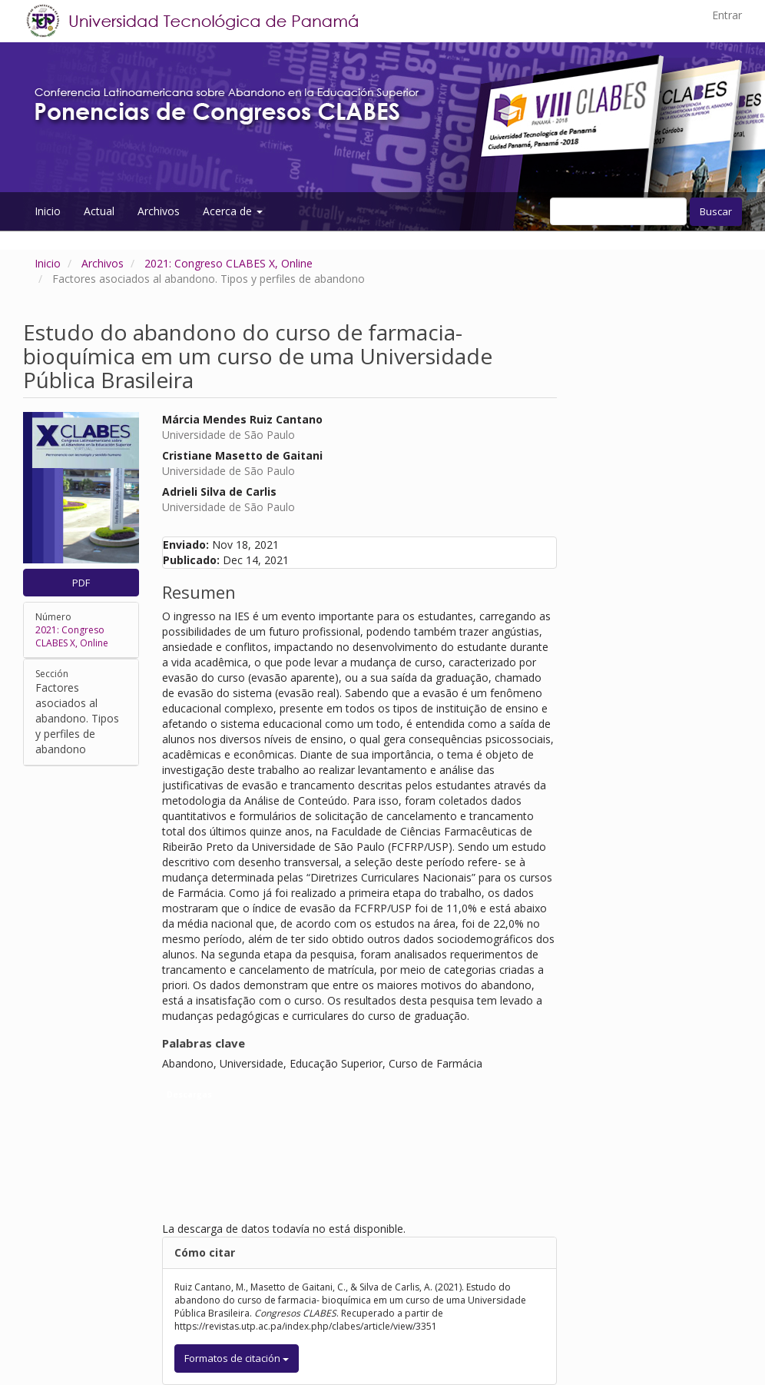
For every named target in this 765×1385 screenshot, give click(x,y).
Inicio (48, 211)
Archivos (158, 211)
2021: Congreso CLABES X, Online (228, 263)
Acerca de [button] (233, 211)
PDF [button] (81, 583)
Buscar (716, 211)
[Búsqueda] (618, 211)
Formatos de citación (236, 1358)
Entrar (727, 15)
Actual (99, 211)
